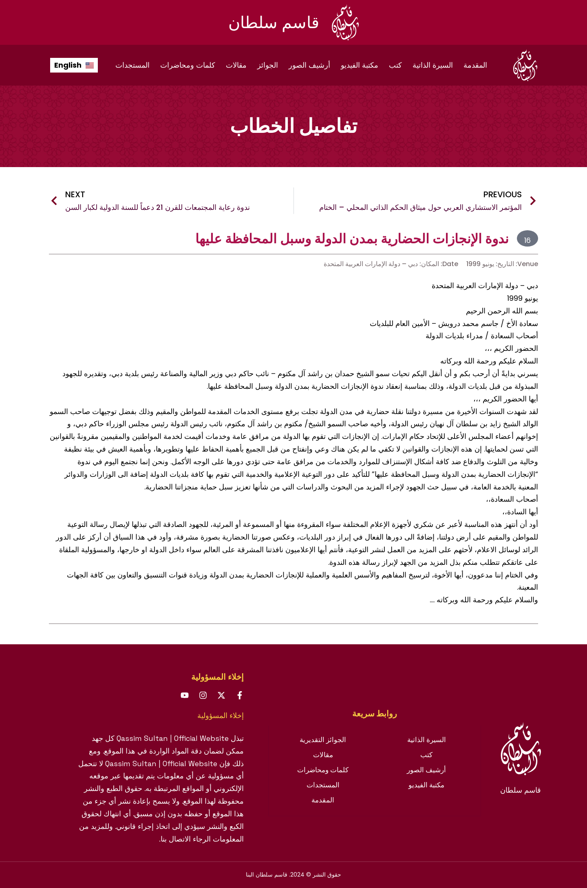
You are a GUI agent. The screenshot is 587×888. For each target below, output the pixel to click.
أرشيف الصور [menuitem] (309, 65)
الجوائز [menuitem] (267, 65)
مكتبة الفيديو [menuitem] (359, 65)
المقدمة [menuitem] (475, 65)
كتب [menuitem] (395, 65)
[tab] (374, 713)
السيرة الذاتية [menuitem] (433, 65)
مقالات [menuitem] (236, 65)
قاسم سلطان (273, 22)
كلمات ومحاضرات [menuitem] (187, 65)
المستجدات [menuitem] (132, 65)
